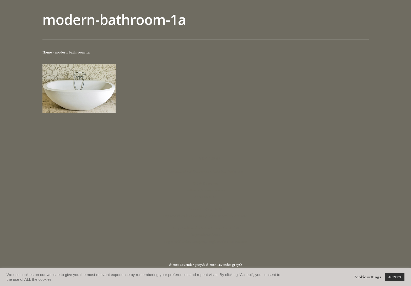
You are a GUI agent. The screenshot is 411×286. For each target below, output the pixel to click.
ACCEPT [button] (394, 277)
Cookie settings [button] (367, 277)
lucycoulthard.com (205, 235)
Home (47, 52)
